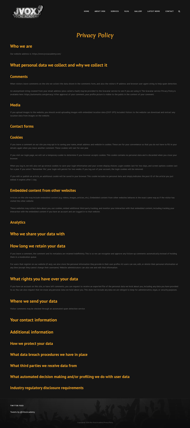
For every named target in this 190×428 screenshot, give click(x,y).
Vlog (126, 11)
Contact (169, 11)
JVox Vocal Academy (96, 422)
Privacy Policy (108, 422)
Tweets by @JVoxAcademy (22, 412)
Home (86, 11)
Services (115, 11)
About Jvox (100, 11)
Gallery (138, 11)
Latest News (153, 11)
